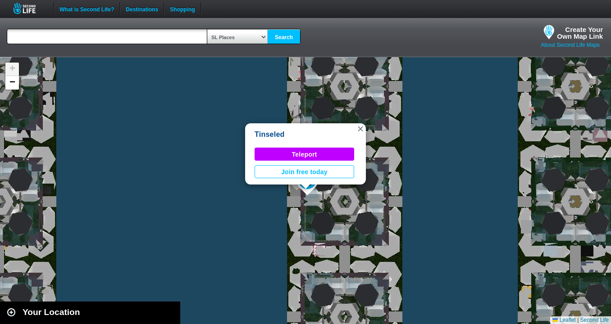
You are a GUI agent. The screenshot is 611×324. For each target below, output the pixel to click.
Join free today (304, 172)
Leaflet (563, 320)
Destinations (142, 8)
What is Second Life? (86, 8)
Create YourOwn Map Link (580, 33)
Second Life (29, 8)
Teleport (304, 154)
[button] (360, 128)
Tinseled (270, 134)
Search (284, 37)
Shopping (182, 8)
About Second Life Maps (570, 45)
